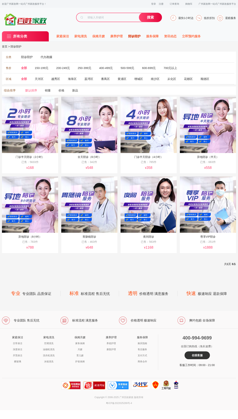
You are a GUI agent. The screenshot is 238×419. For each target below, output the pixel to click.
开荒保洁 (17, 355)
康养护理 (116, 36)
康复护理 (111, 349)
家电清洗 (80, 36)
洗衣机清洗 (49, 355)
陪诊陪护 (134, 36)
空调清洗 (48, 343)
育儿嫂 (79, 355)
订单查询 (174, 4)
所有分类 (20, 36)
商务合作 (142, 361)
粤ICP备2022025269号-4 (119, 403)
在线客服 (197, 355)
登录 (153, 4)
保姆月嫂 (98, 36)
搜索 (150, 17)
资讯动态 (170, 36)
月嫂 (80, 349)
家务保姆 (80, 343)
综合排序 (10, 90)
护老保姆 (80, 361)
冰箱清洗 (48, 361)
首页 (4, 46)
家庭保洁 (62, 36)
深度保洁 (17, 349)
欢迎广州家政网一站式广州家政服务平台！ (24, 4)
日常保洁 (17, 343)
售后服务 (142, 349)
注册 (161, 4)
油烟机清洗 (49, 349)
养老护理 (111, 343)
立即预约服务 (191, 36)
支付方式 (142, 355)
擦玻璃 (17, 361)
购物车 (188, 4)
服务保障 (152, 36)
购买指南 (142, 343)
